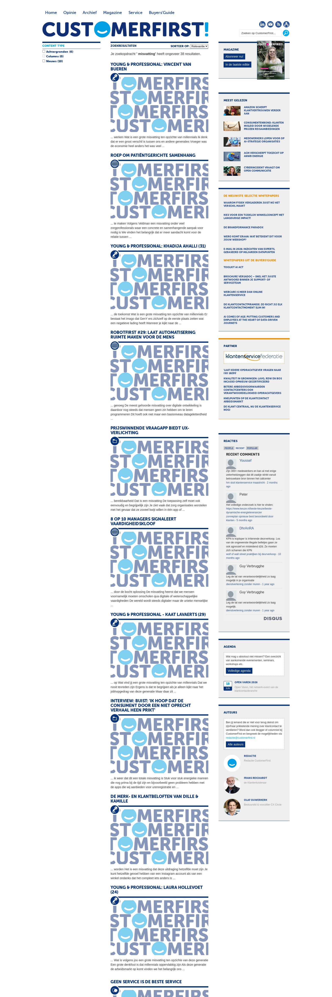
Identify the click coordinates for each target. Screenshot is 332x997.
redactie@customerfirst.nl (240, 737)
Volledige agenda (239, 670)
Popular (252, 448)
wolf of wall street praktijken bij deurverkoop (251, 554)
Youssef (245, 460)
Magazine (112, 13)
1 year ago (268, 584)
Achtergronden (57, 51)
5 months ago (244, 520)
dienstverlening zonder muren (243, 584)
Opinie (69, 13)
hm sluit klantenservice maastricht (245, 482)
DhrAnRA (246, 528)
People (229, 448)
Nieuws (51, 61)
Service (135, 13)
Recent (240, 448)
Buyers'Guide (161, 13)
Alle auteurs (235, 744)
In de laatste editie (237, 64)
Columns (52, 56)
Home (51, 13)
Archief (90, 13)
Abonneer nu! (234, 56)
